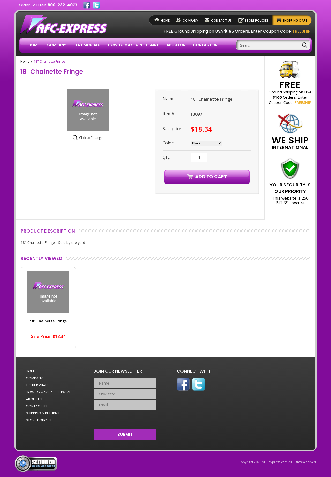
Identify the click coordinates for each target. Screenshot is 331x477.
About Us (176, 44)
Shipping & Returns (42, 413)
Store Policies (256, 20)
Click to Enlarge (91, 137)
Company (190, 20)
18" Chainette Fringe (48, 321)
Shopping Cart (295, 20)
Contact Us (221, 20)
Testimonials (87, 44)
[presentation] (125, 418)
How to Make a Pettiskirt (133, 44)
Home (165, 20)
